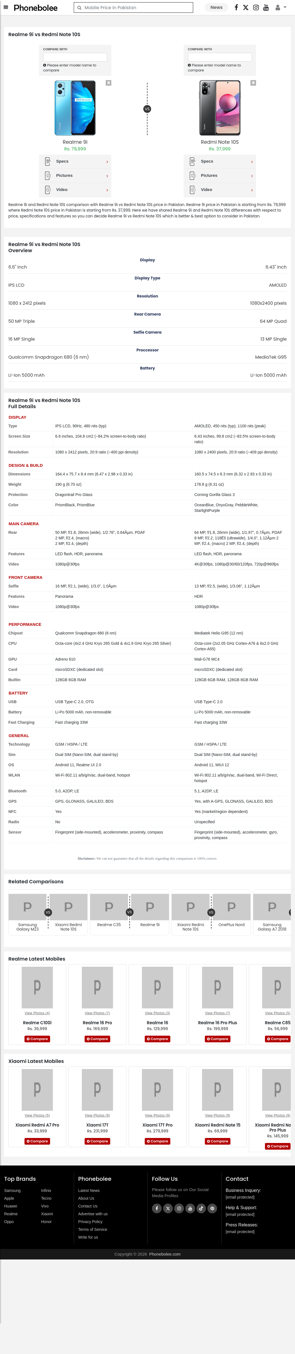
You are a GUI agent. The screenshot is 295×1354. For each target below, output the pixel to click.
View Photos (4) (37, 1013)
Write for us (88, 1237)
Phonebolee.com (165, 1254)
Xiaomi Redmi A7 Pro (37, 1125)
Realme (11, 1214)
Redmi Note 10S (220, 141)
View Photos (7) (97, 1013)
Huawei (10, 1206)
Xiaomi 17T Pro (157, 1125)
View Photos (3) (157, 1013)
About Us (86, 1198)
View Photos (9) (97, 1115)
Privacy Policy (90, 1221)
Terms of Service (92, 1229)
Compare (37, 1038)
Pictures (76, 176)
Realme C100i (37, 1023)
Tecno (46, 1198)
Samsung (12, 1190)
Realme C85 (278, 1023)
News (216, 7)
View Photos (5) (278, 1013)
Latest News (89, 1190)
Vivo (45, 1206)
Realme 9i (75, 141)
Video (76, 190)
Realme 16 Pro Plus (217, 1023)
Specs (76, 161)
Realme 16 (157, 1023)
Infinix (46, 1190)
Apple (9, 1198)
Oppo (9, 1221)
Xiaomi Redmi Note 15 (218, 1125)
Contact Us (87, 1206)
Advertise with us (93, 1214)
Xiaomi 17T (97, 1125)
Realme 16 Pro (97, 1023)
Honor (46, 1221)
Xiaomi (47, 1214)
